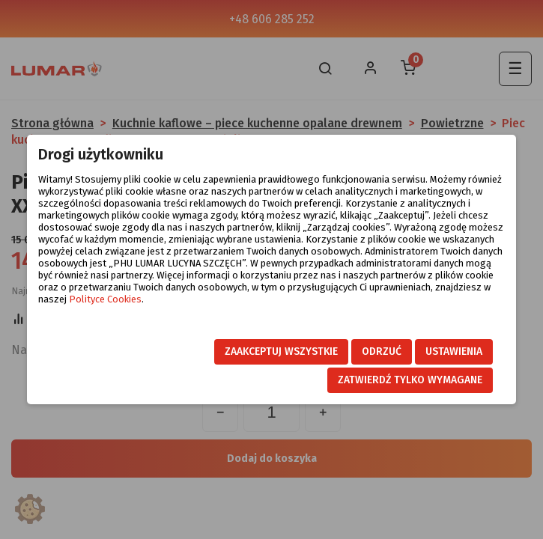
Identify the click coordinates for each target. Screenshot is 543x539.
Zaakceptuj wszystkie (281, 351)
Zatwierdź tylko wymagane (410, 380)
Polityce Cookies (105, 299)
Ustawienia (453, 351)
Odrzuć (381, 351)
